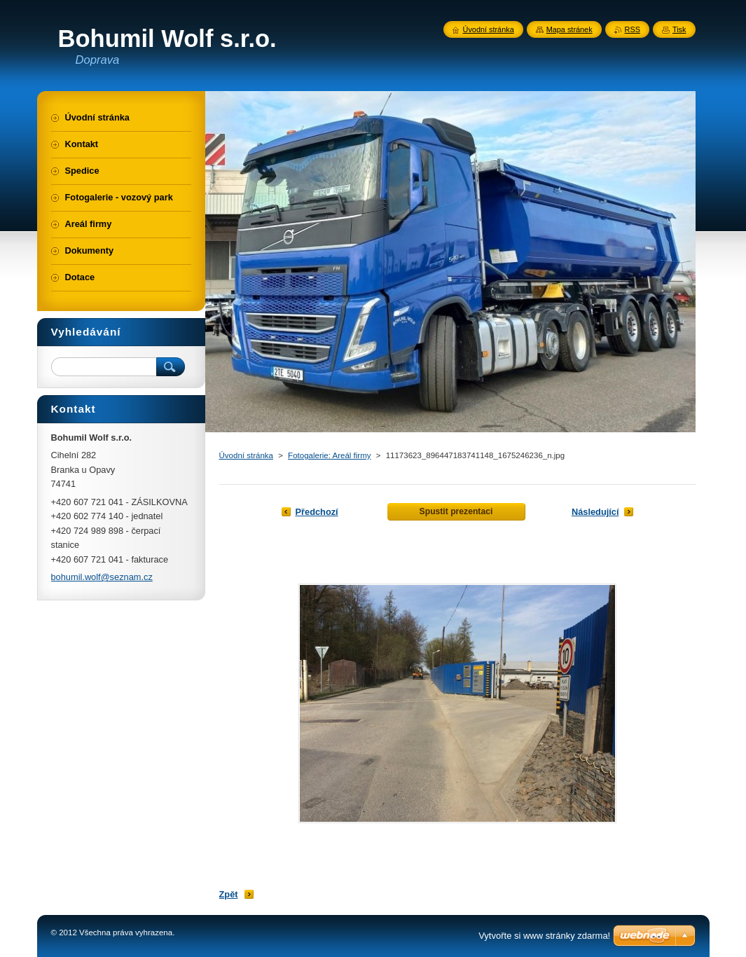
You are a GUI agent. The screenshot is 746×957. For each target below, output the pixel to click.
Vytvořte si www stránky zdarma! (544, 935)
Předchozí (317, 512)
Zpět (228, 894)
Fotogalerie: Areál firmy (329, 455)
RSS (632, 29)
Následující (595, 512)
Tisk (679, 29)
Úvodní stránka (246, 455)
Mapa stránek (569, 29)
